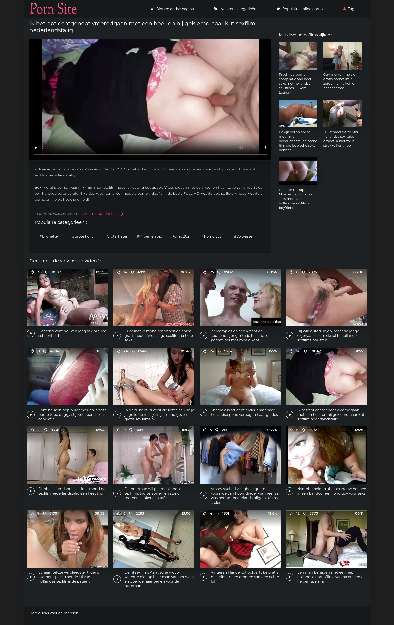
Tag (348, 9)
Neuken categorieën (235, 9)
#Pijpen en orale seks (152, 236)
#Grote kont (82, 236)
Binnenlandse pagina (172, 9)
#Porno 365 (212, 236)
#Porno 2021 (180, 236)
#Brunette (49, 236)
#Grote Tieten (116, 236)
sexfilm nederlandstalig (102, 213)
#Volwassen (244, 236)
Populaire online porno (300, 9)
